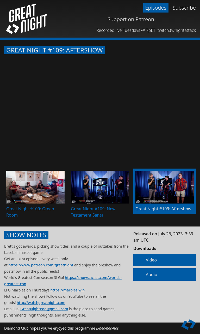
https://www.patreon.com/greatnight (41, 265)
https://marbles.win (68, 290)
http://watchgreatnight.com (41, 302)
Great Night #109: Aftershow (54, 50)
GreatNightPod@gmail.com (44, 308)
